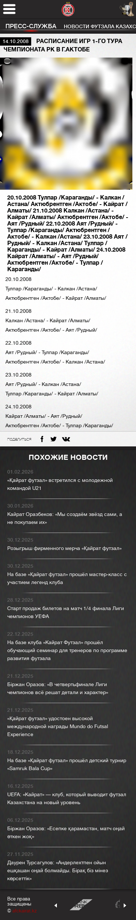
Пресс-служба (30, 26)
